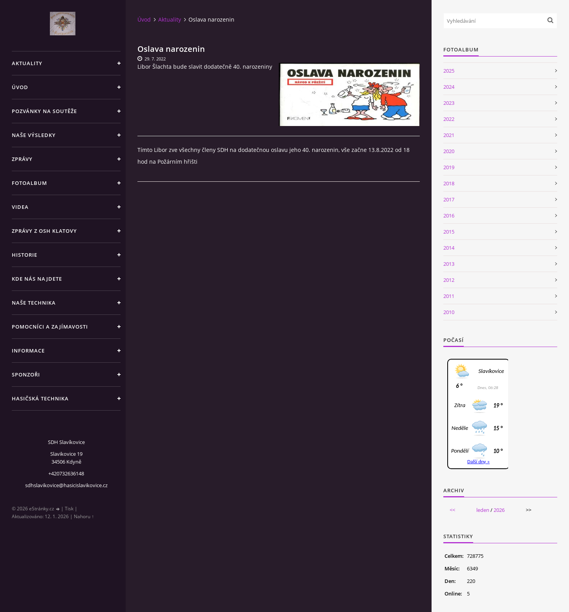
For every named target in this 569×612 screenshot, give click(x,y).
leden (482, 509)
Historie (24, 254)
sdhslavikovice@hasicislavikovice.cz (66, 485)
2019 (448, 167)
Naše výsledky (34, 135)
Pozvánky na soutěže (44, 111)
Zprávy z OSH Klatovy (44, 230)
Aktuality (27, 63)
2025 (448, 70)
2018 (448, 183)
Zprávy (22, 159)
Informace (28, 350)
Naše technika (34, 302)
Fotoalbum (29, 182)
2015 (448, 231)
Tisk (69, 508)
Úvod (20, 87)
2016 (448, 215)
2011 (448, 296)
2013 (448, 263)
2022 (448, 118)
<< (452, 509)
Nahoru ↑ (84, 516)
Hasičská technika (40, 398)
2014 (448, 247)
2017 (448, 199)
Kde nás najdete (37, 278)
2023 (448, 102)
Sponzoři (26, 374)
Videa (20, 206)
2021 (448, 135)
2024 (448, 86)
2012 (448, 279)
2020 (448, 151)
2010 (448, 312)
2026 (499, 509)
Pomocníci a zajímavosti (50, 326)
